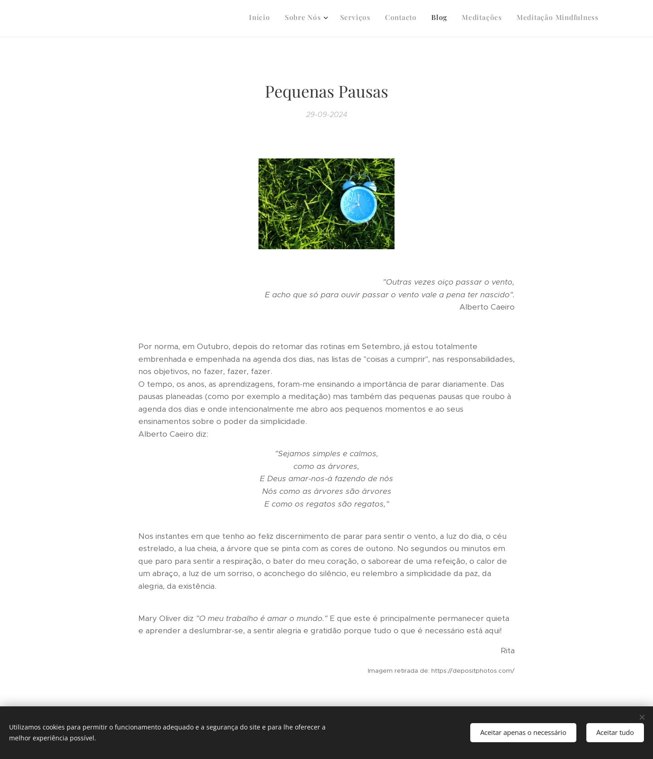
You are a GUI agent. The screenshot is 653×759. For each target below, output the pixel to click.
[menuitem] (509, 18)
